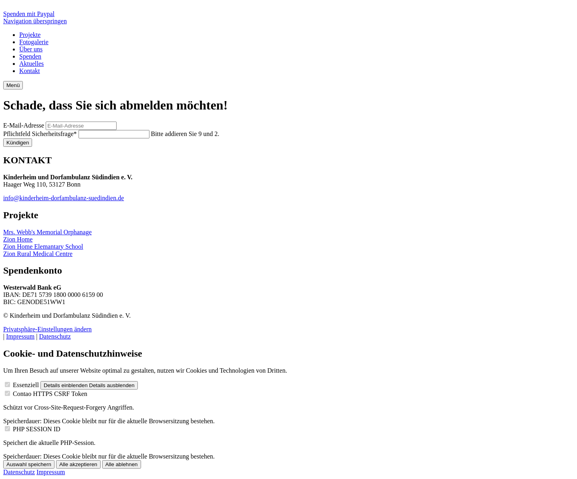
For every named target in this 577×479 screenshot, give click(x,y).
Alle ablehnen (121, 464)
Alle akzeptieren (78, 464)
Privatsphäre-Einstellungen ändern (47, 329)
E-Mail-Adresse (23, 125)
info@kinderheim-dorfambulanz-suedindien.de (63, 198)
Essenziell (26, 385)
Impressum (20, 336)
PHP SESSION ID (37, 429)
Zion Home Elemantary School (43, 246)
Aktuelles (31, 63)
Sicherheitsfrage (41, 133)
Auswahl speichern (28, 464)
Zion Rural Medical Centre (38, 253)
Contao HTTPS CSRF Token (50, 393)
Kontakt (29, 70)
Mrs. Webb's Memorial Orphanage (47, 232)
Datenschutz (55, 336)
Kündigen (17, 143)
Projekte (29, 34)
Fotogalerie (33, 42)
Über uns (30, 49)
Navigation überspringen (35, 21)
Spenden (30, 56)
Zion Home (17, 239)
